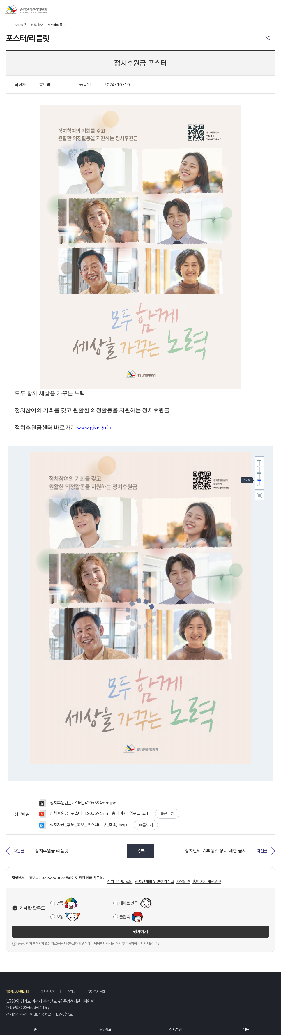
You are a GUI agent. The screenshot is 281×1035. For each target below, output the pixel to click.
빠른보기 (167, 813)
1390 (60, 1014)
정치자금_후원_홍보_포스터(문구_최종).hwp (83, 825)
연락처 (71, 992)
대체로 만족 (128, 903)
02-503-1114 (35, 1007)
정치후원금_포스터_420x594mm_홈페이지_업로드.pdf (93, 814)
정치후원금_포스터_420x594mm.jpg (77, 803)
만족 (59, 903)
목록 (140, 851)
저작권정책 (48, 992)
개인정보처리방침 (17, 992)
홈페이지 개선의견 (206, 881)
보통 (59, 916)
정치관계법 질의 (119, 881)
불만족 (124, 916)
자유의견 (183, 881)
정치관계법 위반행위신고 (154, 881)
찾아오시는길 (96, 992)
